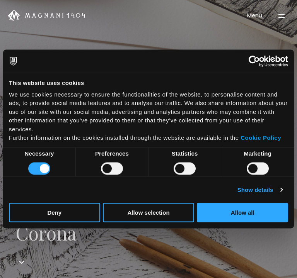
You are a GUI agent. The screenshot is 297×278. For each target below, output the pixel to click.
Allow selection (148, 212)
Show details (255, 189)
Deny (54, 212)
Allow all (242, 212)
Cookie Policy (261, 137)
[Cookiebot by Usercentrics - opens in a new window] (254, 61)
